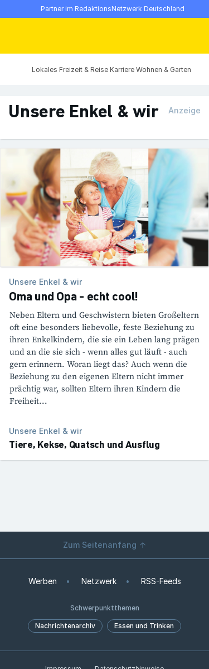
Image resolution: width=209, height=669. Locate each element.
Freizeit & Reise (83, 69)
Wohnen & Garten (163, 69)
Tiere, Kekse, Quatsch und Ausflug (84, 445)
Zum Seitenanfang (105, 544)
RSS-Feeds (161, 581)
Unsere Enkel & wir (45, 431)
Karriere (122, 69)
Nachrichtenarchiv (65, 626)
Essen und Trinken (144, 626)
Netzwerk (98, 581)
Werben (42, 581)
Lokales (44, 69)
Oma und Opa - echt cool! (73, 297)
